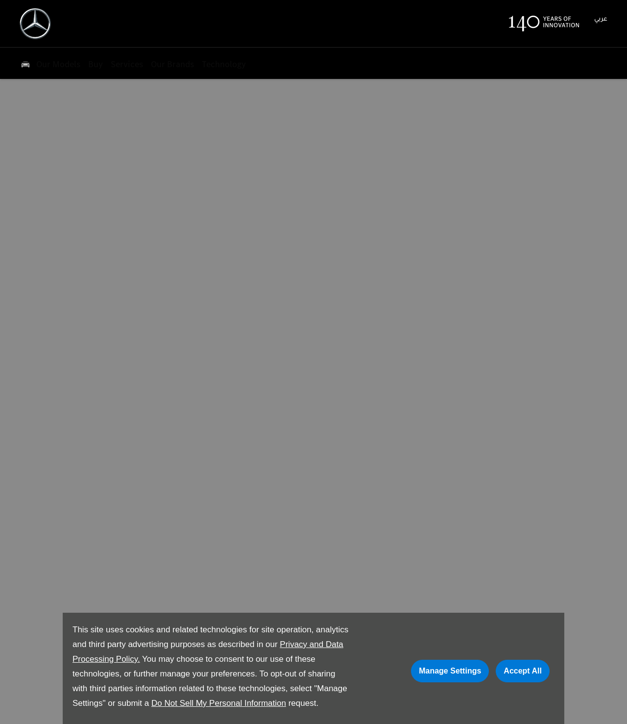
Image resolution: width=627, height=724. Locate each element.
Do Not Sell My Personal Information (218, 703)
